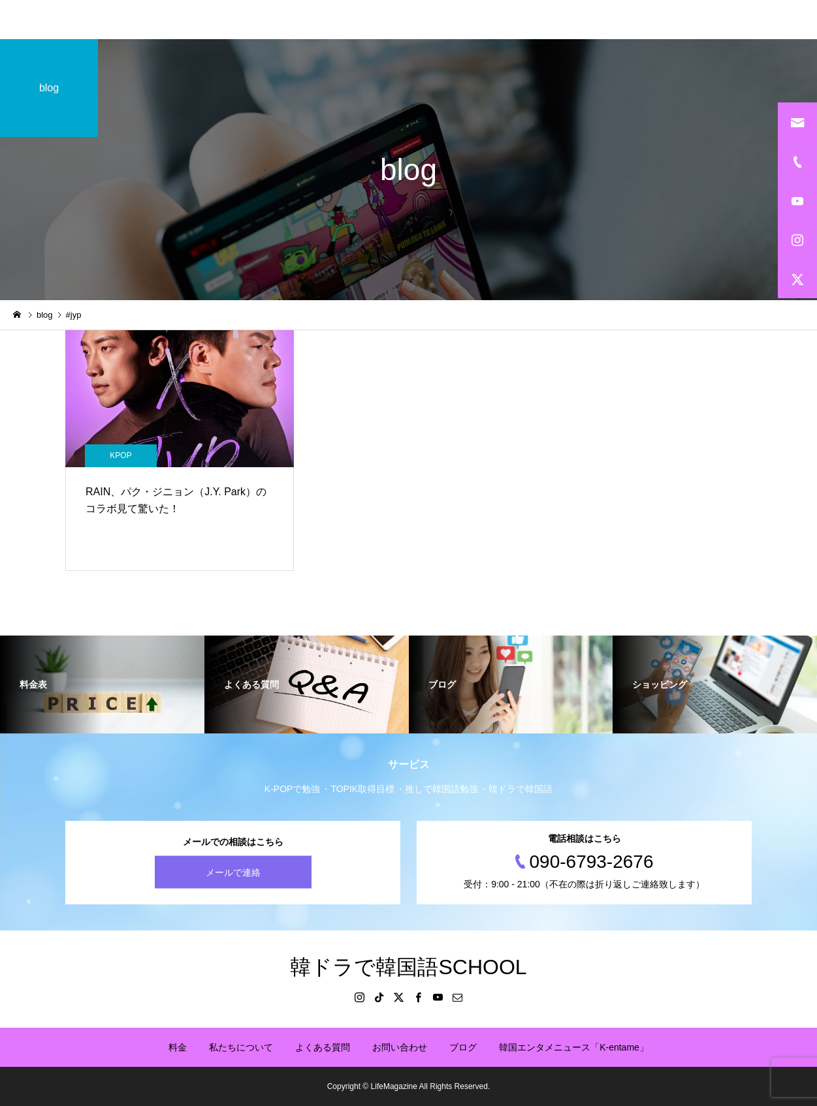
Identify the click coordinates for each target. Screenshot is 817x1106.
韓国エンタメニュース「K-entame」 (574, 1047)
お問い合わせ (399, 1047)
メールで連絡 (233, 872)
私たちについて (241, 1047)
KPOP (120, 455)
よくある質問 (322, 1047)
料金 (177, 1047)
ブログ (463, 1047)
